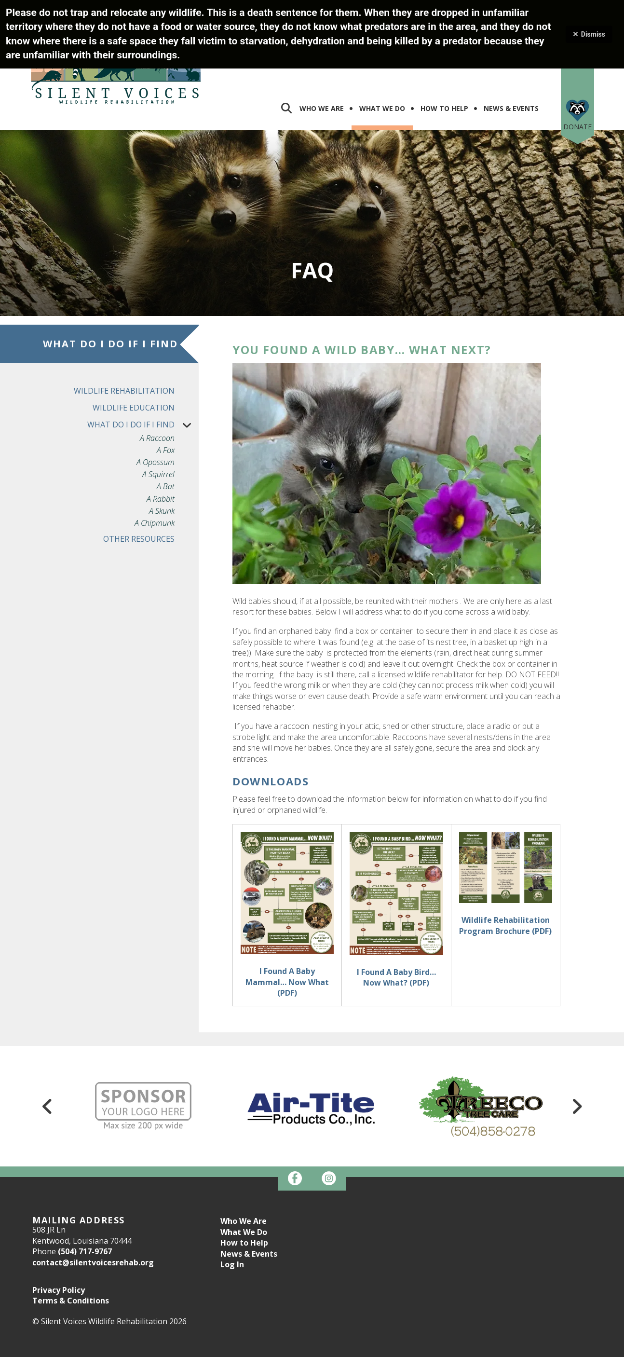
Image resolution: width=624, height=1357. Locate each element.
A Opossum (155, 422)
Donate (577, 86)
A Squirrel (158, 434)
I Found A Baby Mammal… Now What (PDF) (287, 942)
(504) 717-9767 (85, 1211)
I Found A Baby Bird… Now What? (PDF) (396, 937)
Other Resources (139, 498)
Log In (232, 1224)
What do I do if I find (143, 385)
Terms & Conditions (70, 1260)
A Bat (166, 446)
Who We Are (321, 68)
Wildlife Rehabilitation (124, 350)
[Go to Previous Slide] (47, 1066)
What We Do (382, 68)
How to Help (244, 1202)
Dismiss (589, 34)
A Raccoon (157, 398)
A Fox (166, 410)
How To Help (444, 68)
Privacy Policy (58, 1250)
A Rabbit (161, 459)
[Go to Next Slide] (577, 1066)
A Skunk (162, 471)
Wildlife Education (134, 367)
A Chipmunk (155, 483)
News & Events (511, 68)
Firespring (330, 1347)
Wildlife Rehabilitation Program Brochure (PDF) (505, 885)
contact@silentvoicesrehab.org (93, 1222)
